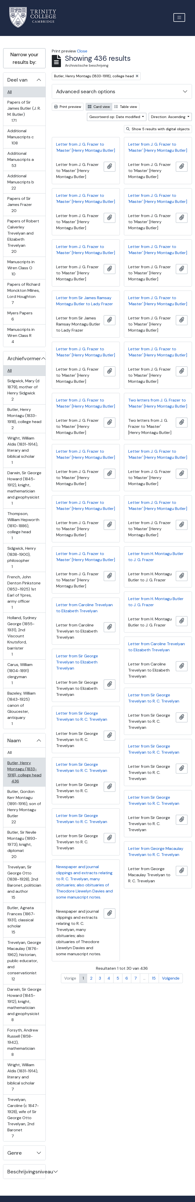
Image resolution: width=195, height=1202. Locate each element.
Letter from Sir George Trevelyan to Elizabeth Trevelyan (77, 662)
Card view (99, 106)
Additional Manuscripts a (20, 159)
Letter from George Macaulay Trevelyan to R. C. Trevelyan (155, 851)
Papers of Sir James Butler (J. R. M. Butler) (24, 111)
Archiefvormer (24, 358)
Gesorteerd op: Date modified (115, 117)
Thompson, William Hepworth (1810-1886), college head (23, 525)
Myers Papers (19, 316)
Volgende (171, 978)
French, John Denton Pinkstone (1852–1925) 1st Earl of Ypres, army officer (24, 592)
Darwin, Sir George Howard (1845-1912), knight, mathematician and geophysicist (24, 488)
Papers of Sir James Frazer (19, 204)
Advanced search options (85, 91)
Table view (125, 106)
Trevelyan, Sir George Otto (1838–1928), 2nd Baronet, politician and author (24, 882)
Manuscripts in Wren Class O (21, 268)
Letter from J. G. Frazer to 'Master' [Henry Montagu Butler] (85, 147)
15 (154, 978)
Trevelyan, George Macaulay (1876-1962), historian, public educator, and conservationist (24, 960)
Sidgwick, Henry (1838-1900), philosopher (21, 557)
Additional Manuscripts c (20, 137)
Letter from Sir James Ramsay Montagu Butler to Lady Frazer (84, 301)
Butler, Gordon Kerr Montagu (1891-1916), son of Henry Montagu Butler (24, 806)
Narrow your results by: (24, 58)
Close (82, 51)
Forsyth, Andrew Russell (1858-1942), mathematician (22, 1042)
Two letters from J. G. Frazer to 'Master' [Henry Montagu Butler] (157, 403)
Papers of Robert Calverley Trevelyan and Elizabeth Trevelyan (23, 236)
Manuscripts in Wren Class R (21, 335)
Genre (14, 1153)
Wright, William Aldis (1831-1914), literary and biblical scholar (22, 450)
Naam (14, 740)
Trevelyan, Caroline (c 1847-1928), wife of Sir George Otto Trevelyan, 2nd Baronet (23, 1117)
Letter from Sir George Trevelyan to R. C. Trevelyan (153, 698)
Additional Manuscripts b (20, 182)
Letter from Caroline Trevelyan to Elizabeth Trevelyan (84, 608)
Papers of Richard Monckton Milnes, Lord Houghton (23, 293)
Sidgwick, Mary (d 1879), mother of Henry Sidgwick (23, 390)
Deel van (17, 80)
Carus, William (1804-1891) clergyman (19, 673)
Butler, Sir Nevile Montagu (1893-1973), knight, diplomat (22, 844)
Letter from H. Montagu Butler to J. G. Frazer (156, 556)
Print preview (67, 106)
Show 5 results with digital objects (158, 129)
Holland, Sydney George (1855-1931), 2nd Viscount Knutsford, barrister (22, 636)
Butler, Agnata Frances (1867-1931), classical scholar (21, 920)
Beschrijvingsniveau (26, 1171)
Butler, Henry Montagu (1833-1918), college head (24, 418)
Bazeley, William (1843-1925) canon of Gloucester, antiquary (21, 708)
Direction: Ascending (168, 117)
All (9, 91)
